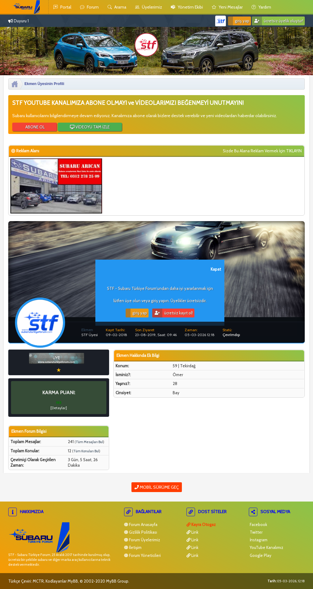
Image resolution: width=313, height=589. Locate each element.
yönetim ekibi (187, 7)
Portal (62, 7)
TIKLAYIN (294, 150)
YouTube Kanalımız (266, 547)
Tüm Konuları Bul (86, 451)
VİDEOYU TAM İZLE (90, 126)
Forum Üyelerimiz (142, 539)
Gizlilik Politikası (140, 532)
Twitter (256, 532)
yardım (261, 7)
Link (192, 532)
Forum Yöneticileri (142, 555)
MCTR (38, 581)
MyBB (73, 581)
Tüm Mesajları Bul (89, 442)
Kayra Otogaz (201, 524)
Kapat (216, 269)
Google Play (260, 555)
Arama (117, 7)
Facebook (258, 524)
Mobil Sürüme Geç (156, 487)
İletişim (133, 547)
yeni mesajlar (227, 7)
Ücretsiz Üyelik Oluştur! (277, 21)
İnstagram (258, 539)
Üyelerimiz (148, 7)
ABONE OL (34, 126)
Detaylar (59, 408)
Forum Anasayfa (140, 524)
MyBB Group (117, 581)
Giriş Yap (238, 21)
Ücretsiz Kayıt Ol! (172, 313)
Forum (89, 7)
